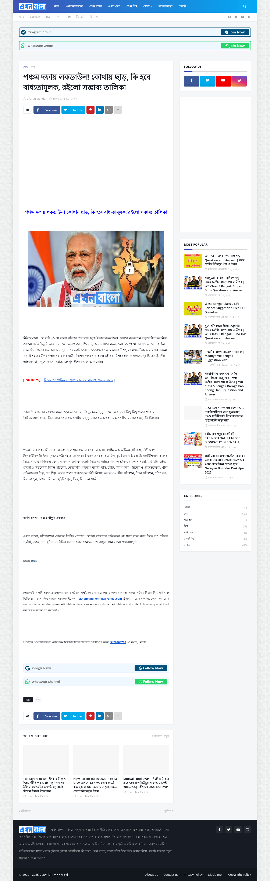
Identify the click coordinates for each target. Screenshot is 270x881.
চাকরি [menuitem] (182, 6)
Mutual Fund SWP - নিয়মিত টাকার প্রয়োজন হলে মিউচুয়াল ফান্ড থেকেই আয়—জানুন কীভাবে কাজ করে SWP (146, 783)
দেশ (59, 17)
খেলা (215, 507)
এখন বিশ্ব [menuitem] (131, 6)
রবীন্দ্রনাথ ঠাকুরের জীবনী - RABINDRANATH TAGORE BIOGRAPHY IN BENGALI (222, 438)
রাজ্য (48, 17)
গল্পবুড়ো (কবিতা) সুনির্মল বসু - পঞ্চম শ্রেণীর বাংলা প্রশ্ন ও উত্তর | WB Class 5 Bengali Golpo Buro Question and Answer (225, 284)
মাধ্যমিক (215, 532)
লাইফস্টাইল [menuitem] (165, 6)
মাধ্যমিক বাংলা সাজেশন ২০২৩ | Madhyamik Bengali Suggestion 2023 (224, 356)
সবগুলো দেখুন (160, 736)
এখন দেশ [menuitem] (114, 6)
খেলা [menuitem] (146, 6)
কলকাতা (35, 17)
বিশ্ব (69, 17)
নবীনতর (26, 811)
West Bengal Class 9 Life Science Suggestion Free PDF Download (225, 308)
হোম (25, 67)
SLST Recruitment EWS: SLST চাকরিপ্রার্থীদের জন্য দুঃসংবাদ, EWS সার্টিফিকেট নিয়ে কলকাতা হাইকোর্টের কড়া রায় (225, 414)
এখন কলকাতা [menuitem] (74, 6)
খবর (21, 17)
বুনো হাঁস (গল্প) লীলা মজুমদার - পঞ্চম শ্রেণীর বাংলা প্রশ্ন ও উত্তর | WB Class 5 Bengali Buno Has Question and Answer (225, 332)
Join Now (235, 32)
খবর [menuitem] (56, 6)
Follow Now (151, 668)
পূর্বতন (167, 811)
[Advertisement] (96, 153)
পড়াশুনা (215, 520)
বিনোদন (94, 17)
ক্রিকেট (80, 17)
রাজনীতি (215, 539)
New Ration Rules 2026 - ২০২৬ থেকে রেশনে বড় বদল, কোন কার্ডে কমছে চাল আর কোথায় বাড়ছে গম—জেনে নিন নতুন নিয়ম (95, 785)
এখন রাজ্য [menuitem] (95, 6)
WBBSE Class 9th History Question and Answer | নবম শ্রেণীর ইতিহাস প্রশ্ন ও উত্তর (224, 260)
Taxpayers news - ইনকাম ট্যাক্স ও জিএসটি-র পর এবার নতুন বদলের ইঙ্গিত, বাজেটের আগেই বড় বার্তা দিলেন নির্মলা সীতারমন (44, 785)
